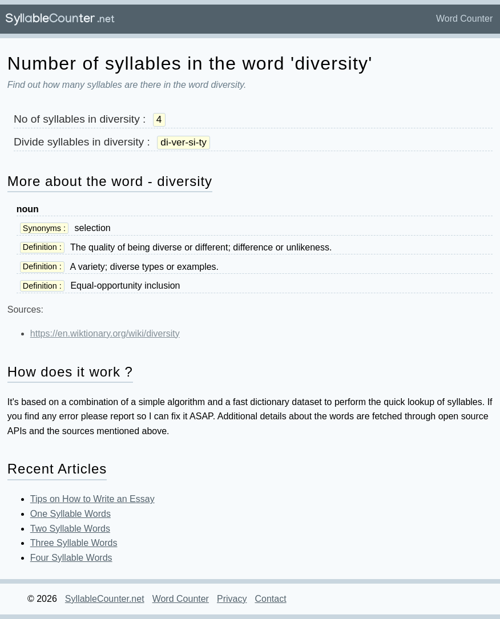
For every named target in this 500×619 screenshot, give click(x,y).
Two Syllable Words (70, 528)
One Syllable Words (70, 514)
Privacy (232, 599)
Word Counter (464, 18)
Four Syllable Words (71, 558)
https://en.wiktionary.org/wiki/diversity (105, 333)
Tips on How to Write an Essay (92, 499)
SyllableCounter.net (104, 599)
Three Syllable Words (74, 543)
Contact (270, 599)
